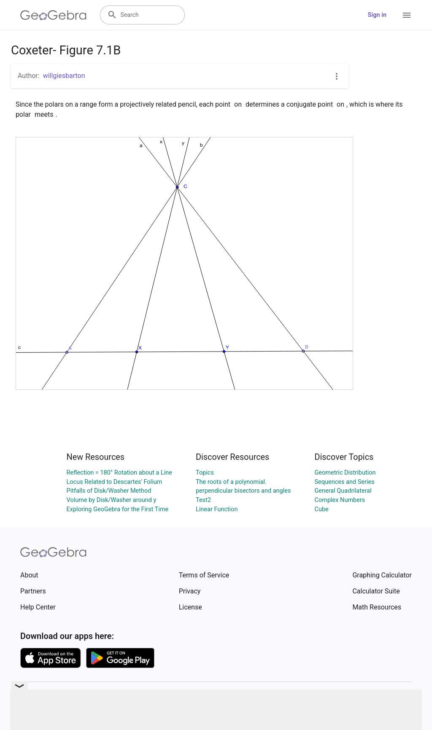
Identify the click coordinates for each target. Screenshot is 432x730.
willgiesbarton (64, 76)
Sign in (377, 15)
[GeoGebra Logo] (53, 15)
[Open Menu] (407, 15)
